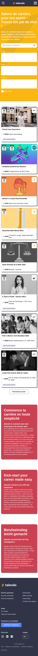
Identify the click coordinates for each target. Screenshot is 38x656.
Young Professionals (19, 85)
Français (19, 56)
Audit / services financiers (9, 139)
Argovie (19, 68)
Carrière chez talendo (29, 601)
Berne (19, 73)
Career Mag (26, 598)
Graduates (19, 81)
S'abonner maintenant (11, 625)
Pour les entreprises (7, 598)
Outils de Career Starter (8, 614)
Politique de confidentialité (12, 646)
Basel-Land (19, 71)
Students (19, 83)
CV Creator (4, 611)
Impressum (4, 650)
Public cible (4, 77)
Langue (3, 51)
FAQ (2, 646)
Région (3, 64)
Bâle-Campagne (19, 75)
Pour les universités (7, 595)
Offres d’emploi (27, 595)
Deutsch (19, 55)
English (19, 58)
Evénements (26, 593)
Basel (19, 70)
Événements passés (19, 391)
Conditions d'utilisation (27, 646)
